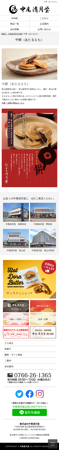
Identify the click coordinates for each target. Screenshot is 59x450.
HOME (14, 18)
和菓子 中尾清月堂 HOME (11, 34)
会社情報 (14, 29)
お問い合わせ (44, 29)
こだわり (44, 18)
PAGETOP (52, 444)
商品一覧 (14, 24)
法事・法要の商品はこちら (13, 103)
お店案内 (44, 24)
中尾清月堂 (24, 446)
